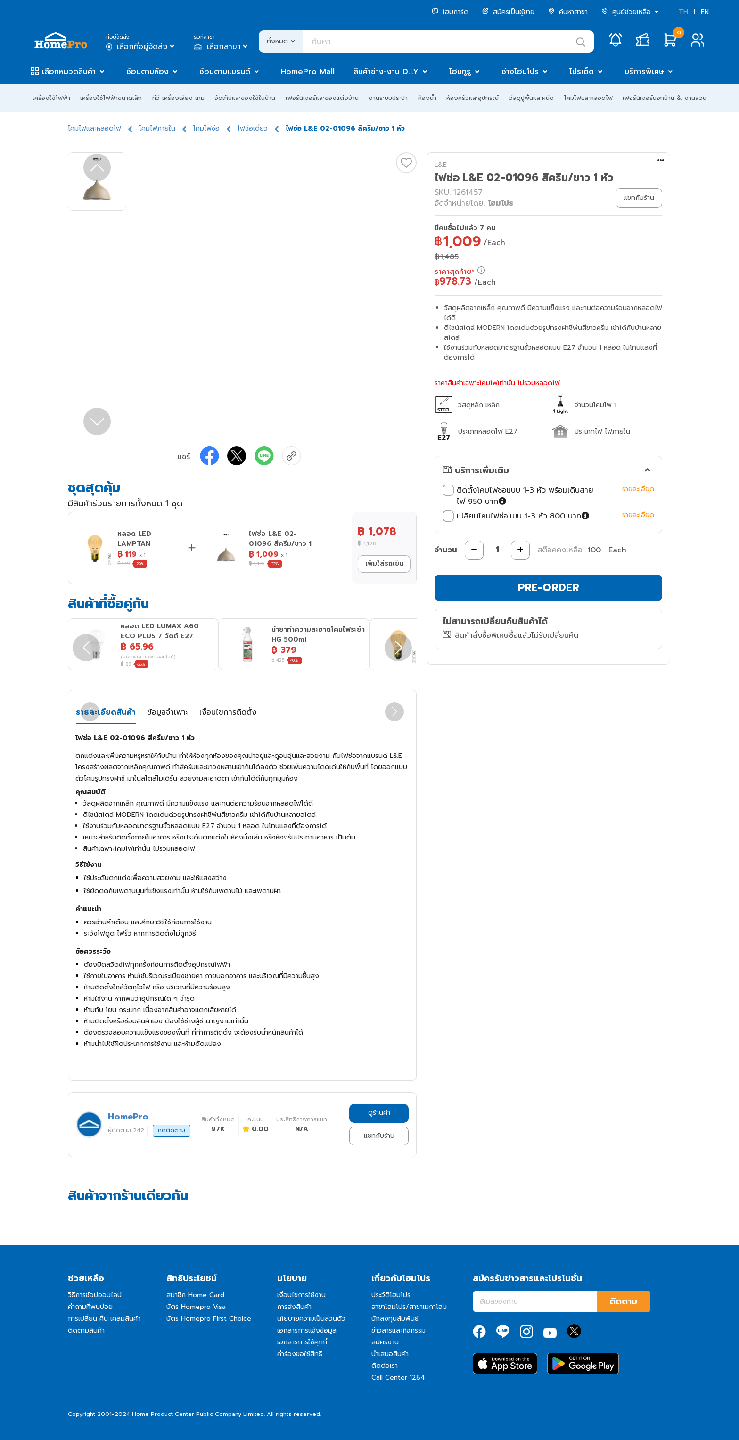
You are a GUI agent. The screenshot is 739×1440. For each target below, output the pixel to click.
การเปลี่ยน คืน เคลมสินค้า (104, 1319)
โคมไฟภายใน (157, 128)
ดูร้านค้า (379, 1113)
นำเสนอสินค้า (390, 1354)
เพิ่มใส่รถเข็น (384, 563)
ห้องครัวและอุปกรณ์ (472, 97)
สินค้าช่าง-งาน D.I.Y (386, 71)
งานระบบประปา (388, 97)
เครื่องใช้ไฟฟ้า (51, 97)
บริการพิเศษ (644, 71)
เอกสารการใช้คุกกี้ (302, 1342)
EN (705, 12)
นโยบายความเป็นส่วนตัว (311, 1319)
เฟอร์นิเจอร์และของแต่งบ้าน (322, 97)
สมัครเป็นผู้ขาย (508, 12)
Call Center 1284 (398, 1377)
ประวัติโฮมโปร (391, 1295)
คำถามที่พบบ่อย (90, 1307)
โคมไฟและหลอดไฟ (588, 97)
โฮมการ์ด (450, 12)
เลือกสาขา (222, 46)
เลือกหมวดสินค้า (69, 71)
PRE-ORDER (548, 587)
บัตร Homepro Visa (196, 1307)
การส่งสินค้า (294, 1307)
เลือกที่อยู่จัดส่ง (141, 46)
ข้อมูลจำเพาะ (167, 712)
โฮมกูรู (460, 71)
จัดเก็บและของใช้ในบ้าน (244, 97)
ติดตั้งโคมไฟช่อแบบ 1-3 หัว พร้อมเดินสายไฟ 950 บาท (518, 496)
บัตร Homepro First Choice (208, 1319)
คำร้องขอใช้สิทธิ (299, 1354)
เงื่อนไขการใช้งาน (301, 1295)
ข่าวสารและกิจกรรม (398, 1330)
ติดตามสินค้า (86, 1330)
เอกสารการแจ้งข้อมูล (307, 1330)
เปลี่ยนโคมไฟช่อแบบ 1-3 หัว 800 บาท (517, 516)
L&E (441, 165)
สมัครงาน (385, 1342)
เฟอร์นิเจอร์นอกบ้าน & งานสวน (664, 97)
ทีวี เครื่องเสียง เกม (178, 97)
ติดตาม (623, 1301)
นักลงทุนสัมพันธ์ (395, 1319)
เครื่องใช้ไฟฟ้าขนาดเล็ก (111, 97)
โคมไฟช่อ (206, 128)
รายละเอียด (638, 489)
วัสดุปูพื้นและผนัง (531, 97)
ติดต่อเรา (384, 1366)
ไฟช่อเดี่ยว (253, 128)
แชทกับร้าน (379, 1136)
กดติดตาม (171, 1130)
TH (683, 12)
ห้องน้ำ (427, 97)
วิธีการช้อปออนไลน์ (95, 1295)
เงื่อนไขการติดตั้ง (227, 712)
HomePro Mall (308, 71)
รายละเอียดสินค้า (106, 712)
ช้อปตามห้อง (147, 71)
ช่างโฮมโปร (520, 71)
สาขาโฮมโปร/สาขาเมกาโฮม (409, 1307)
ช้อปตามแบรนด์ (224, 71)
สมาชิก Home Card (195, 1295)
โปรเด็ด (581, 71)
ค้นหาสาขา (568, 12)
